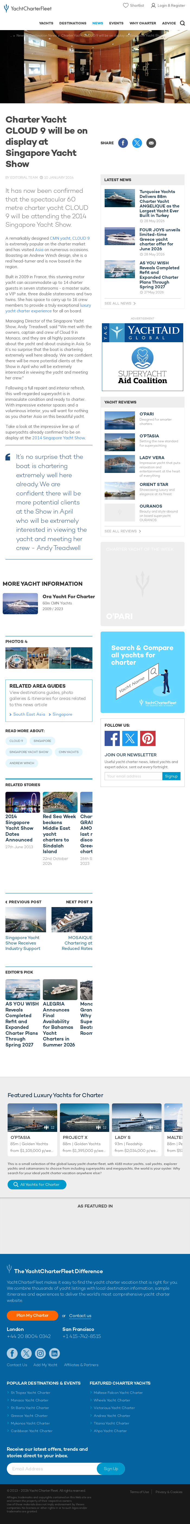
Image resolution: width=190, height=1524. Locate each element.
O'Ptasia (20, 1137)
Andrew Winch (21, 763)
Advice (169, 23)
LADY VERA (152, 457)
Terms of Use (139, 1492)
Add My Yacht (45, 1364)
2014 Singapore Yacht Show (58, 437)
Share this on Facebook (123, 143)
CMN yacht (60, 238)
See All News (118, 303)
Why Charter (143, 23)
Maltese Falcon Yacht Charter (118, 1392)
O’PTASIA (149, 436)
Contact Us (17, 1364)
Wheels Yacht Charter (112, 1400)
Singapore (62, 714)
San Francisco (78, 1329)
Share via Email (151, 143)
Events (116, 23)
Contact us (80, 1315)
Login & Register (171, 5)
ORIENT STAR (154, 484)
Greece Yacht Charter (29, 1415)
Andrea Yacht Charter (112, 1415)
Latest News (117, 179)
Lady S (123, 1137)
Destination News (43, 35)
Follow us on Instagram (40, 1353)
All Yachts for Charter (39, 1184)
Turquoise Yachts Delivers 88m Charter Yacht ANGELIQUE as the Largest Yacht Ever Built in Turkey (159, 203)
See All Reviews (121, 531)
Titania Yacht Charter (111, 1423)
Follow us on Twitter (26, 1353)
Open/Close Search (182, 23)
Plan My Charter (33, 1315)
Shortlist (137, 5)
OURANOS (151, 506)
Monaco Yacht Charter (30, 1400)
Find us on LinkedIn (54, 1353)
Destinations (72, 23)
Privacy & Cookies (169, 1492)
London (15, 1329)
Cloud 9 (16, 741)
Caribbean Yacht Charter (32, 1431)
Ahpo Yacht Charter (110, 1431)
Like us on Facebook (12, 1353)
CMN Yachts (69, 752)
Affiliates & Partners (81, 1364)
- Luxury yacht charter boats (27, 10)
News (97, 23)
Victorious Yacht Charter (114, 1407)
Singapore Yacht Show (28, 752)
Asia (39, 249)
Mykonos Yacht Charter (30, 1423)
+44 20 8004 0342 (29, 1336)
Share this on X (137, 143)
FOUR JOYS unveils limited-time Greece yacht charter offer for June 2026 (160, 239)
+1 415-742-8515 (81, 1336)
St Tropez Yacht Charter (30, 1392)
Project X (75, 1137)
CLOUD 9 (81, 238)
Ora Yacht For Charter (69, 596)
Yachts (46, 23)
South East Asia (29, 714)
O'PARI (147, 414)
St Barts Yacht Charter (30, 1407)
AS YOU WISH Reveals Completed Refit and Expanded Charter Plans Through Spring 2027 (159, 275)
